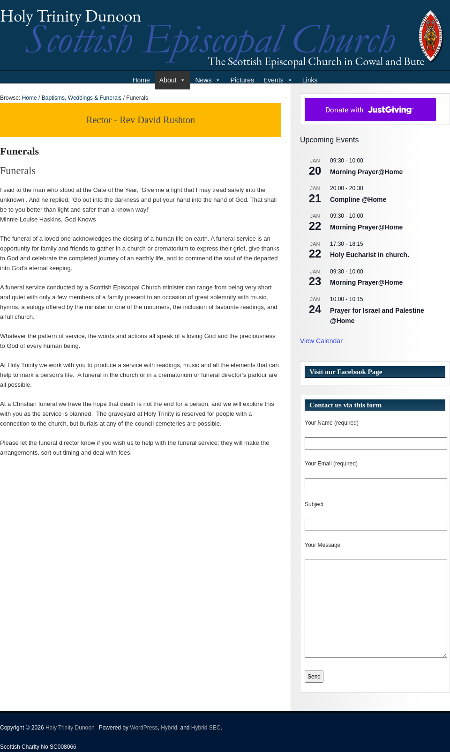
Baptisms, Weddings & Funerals (82, 98)
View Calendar (321, 341)
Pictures (242, 80)
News (208, 80)
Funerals (19, 151)
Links (310, 80)
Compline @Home (358, 199)
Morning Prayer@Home (366, 172)
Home (141, 80)
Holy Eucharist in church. (369, 254)
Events (278, 80)
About (172, 80)
